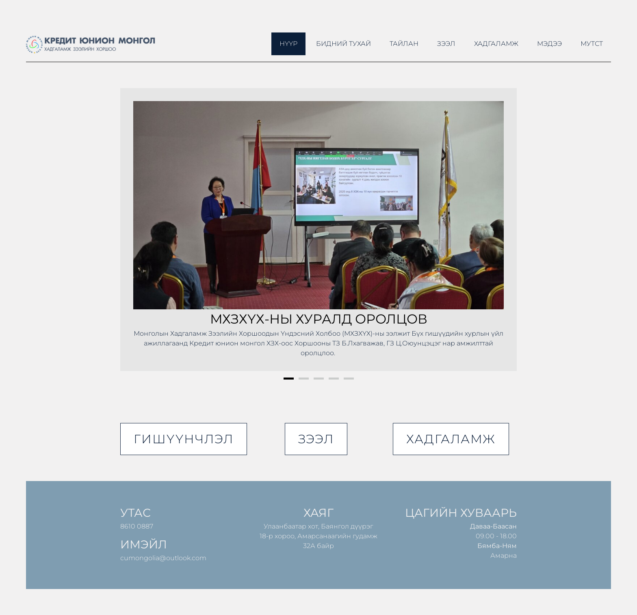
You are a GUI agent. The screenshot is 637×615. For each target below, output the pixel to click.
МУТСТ (592, 43)
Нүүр (288, 43)
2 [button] (304, 379)
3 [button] (319, 379)
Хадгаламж (496, 43)
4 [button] (334, 379)
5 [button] (349, 379)
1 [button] (289, 379)
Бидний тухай (343, 43)
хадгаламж (451, 439)
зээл (316, 439)
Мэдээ (549, 43)
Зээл (446, 43)
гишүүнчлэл (184, 439)
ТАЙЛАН (404, 43)
